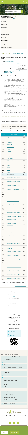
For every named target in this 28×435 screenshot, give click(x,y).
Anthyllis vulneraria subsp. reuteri (13, 255)
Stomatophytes (10, 144)
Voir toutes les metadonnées (20, 114)
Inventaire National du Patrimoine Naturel (12, 357)
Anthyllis (3, 19)
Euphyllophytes (9, 151)
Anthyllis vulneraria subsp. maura (13, 228)
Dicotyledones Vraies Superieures (13, 160)
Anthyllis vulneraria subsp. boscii (13, 189)
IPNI (4, 375)
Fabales (8, 167)
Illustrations (4, 27)
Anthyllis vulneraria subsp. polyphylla (14, 204)
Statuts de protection (6, 47)
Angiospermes (9, 156)
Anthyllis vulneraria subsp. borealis (13, 185)
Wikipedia (5, 392)
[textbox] (13, 11)
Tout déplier (19, 70)
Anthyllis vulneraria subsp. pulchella (13, 274)
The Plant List (6, 372)
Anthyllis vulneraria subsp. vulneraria (14, 216)
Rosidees (8, 163)
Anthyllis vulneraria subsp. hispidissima (14, 266)
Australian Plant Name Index (9, 380)
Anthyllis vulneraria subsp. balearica (13, 243)
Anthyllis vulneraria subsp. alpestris (13, 177)
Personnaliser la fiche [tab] (13, 304)
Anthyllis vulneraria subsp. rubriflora (13, 208)
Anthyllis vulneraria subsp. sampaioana (14, 251)
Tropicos (5, 377)
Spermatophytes (10, 153)
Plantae (8, 137)
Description (4, 24)
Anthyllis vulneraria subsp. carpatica (13, 193)
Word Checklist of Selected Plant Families (12, 367)
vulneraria (7, 19)
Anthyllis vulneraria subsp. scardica (13, 278)
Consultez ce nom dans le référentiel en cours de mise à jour (14, 117)
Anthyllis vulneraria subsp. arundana (13, 235)
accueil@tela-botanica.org (14, 418)
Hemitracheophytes (10, 146)
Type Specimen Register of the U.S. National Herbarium (12, 400)
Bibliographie (4, 44)
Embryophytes (9, 142)
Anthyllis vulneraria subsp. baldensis (13, 181)
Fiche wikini (11, 331)
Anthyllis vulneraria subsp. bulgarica (13, 263)
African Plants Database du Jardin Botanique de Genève (13, 383)
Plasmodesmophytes (10, 140)
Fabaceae (13, 19)
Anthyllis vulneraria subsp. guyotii (13, 239)
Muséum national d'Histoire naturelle (11, 362)
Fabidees (8, 165)
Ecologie (3, 37)
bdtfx (9, 53)
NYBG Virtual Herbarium (8, 397)
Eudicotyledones (10, 158)
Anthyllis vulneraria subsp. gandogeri (14, 259)
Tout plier (24, 70)
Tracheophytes (9, 149)
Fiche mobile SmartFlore (11, 335)
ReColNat (5, 364)
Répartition (4, 31)
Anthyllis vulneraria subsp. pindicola (13, 270)
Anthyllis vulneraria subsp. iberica (13, 200)
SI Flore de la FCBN (7, 359)
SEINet (4, 387)
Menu (25, 2)
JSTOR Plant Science (7, 394)
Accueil (3, 53)
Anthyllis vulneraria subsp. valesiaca (13, 212)
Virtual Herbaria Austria (8, 403)
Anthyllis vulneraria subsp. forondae (13, 197)
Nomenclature (4, 40)
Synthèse (3, 21)
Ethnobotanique (5, 34)
